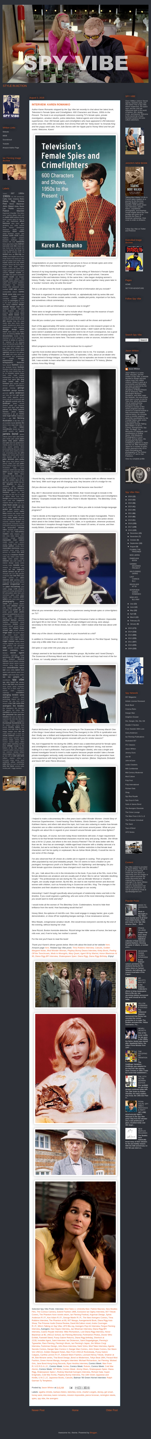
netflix (22, 559)
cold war (13, 289)
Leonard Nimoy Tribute (93, 1355)
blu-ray (18, 254)
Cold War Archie (49, 1375)
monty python (8, 546)
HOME (128, 284)
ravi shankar (19, 618)
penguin (21, 589)
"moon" (5, 193)
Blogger (93, 1432)
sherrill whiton (14, 661)
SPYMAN (57, 1369)
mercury (13, 525)
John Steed (8, 206)
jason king (7, 441)
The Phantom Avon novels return (54, 1314)
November (134, 536)
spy (4, 677)
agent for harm (17, 219)
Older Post (112, 1410)
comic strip (12, 294)
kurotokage (12, 478)
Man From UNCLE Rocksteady (80, 1352)
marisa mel (11, 513)
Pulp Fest (129, 780)
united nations (7, 734)
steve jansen (7, 686)
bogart (13, 256)
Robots (87, 1366)
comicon (5, 296)
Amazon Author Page (11, 148)
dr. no (15, 342)
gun (16, 405)
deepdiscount (12, 325)
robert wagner (15, 637)
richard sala (7, 630)
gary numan (14, 383)
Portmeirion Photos (91, 1335)
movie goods (14, 550)
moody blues (19, 546)
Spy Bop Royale (131, 796)
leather (16, 482)
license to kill (8, 488)
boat (9, 256)
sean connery (10, 650)
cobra (22, 287)
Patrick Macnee (13, 211)
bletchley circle (74, 1392)
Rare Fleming (48, 1343)
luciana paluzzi (13, 498)
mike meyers (15, 534)
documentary (8, 336)
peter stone (12, 599)
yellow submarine (17, 762)
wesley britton (19, 752)
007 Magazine (130, 697)
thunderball (7, 723)
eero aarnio (16, 350)
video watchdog (12, 744)
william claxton (9, 758)
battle (12, 246)
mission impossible (75, 1395)
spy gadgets (13, 677)
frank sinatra (19, 375)
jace (19, 429)
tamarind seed (18, 697)
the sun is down (15, 717)
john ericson (11, 455)
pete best (17, 593)
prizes (22, 612)
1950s (21, 193)
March (132, 617)
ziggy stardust (17, 768)
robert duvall (12, 635)
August (133, 546)
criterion (14, 304)
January (133, 624)
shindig (21, 661)
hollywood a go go (10, 414)
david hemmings (14, 317)
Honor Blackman (16, 204)
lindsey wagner (19, 490)
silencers (6, 663)
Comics (95, 1317)
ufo (19, 731)
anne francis (8, 227)
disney (100, 1392)
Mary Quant (74, 953)
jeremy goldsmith (8, 449)
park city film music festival (15, 582)
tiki (23, 723)
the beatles (18, 706)
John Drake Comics (97, 1349)
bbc (15, 246)
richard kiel (7, 628)
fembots (8, 367)
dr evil (11, 338)
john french (20, 455)
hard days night (13, 407)
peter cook (15, 595)
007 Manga (72, 1320)
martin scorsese (8, 515)
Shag (127, 792)
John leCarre (130, 760)
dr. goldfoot (20, 340)
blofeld (5, 254)
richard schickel (19, 630)
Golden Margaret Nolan (54, 1352)
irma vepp (11, 425)
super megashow (17, 690)
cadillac (10, 271)
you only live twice (13, 765)
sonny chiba (13, 665)
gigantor (15, 397)
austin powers (18, 238)
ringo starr (7, 632)
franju (22, 373)
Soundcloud (7, 140)
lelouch (21, 482)
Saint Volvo (82, 1346)
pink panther (13, 604)
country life (6, 300)
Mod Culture (130, 776)
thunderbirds (17, 723)
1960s (6, 196)
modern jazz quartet (16, 542)
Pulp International (132, 784)
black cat (21, 252)
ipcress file (20, 423)
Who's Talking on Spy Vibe (50, 1326)
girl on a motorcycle (16, 399)
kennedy (17, 472)
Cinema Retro (18, 199)
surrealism (20, 692)
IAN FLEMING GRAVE (135, 572)
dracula (21, 342)
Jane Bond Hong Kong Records (51, 1363)
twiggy (5, 731)
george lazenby (17, 390)
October (133, 540)
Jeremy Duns (130, 753)
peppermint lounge (8, 591)
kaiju (14, 468)
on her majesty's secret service (13, 570)
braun (11, 260)
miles (8, 536)
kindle (10, 474)
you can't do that (15, 764)
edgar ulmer (10, 348)
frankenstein (7, 377)
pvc (4, 616)
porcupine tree (7, 610)
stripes (5, 688)
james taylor (12, 436)
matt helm (10, 519)
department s (7, 327)
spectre (13, 672)
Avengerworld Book (88, 1320)
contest (14, 296)
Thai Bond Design (61, 1357)
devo (9, 332)
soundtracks (12, 667)
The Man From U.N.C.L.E (135, 816)
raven (10, 618)
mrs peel (20, 552)
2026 (130, 496)
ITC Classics (130, 745)
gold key (21, 401)
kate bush (17, 470)
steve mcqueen (18, 686)
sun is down (12, 688)
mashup (21, 517)
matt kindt (17, 519)
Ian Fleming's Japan (80, 1343)
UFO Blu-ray (68, 1326)
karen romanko (59, 1395)
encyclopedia (7, 356)
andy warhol (19, 225)
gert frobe (6, 395)
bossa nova (10, 258)
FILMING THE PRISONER (135, 551)
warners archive (19, 750)
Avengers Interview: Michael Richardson (78, 1360)
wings (12, 760)
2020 (130, 517)
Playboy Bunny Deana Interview (81, 950)
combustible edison (10, 292)
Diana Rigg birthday (84, 1337)
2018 (130, 523)
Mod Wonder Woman (56, 950)
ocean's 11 (7, 567)
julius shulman (7, 465)
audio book (13, 235)
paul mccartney (13, 586)
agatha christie (45, 1392)
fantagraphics (8, 362)
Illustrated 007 (130, 741)
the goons (7, 710)
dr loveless (18, 338)
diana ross (15, 332)
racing (5, 618)
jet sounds (6, 451)
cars (7, 274)
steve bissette (19, 684)
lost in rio (18, 494)
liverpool (6, 492)
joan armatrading (8, 453)
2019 (130, 520)
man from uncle (10, 505)
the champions (8, 708)
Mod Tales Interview (98, 1346)
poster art (17, 610)
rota (15, 643)
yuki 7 (9, 768)
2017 (130, 527)
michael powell (13, 529)
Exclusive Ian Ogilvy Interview (90, 1312)
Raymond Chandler (9, 213)
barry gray (6, 244)
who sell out (9, 756)
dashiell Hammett (17, 309)
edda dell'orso (11, 346)
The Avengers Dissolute (134, 808)
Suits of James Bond (133, 804)
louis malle (20, 496)
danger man (15, 307)
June (132, 607)
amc (11, 225)
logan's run (15, 492)
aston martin (18, 231)
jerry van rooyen (19, 449)
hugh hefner (11, 416)
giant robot (7, 397)
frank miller (7, 375)
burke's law (11, 268)
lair (4, 480)
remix (22, 622)
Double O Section (132, 725)
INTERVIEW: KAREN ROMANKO (135, 592)
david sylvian (10, 319)
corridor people (17, 298)
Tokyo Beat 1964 (97, 1357)
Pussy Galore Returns (64, 1337)
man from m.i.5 (19, 503)
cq (19, 300)
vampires (18, 735)
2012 (130, 638)
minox (22, 536)
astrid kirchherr (8, 234)
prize (16, 612)
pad (11, 580)
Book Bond (129, 705)
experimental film (13, 360)
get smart (108, 1392)
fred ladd (15, 377)
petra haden (20, 599)
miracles (5, 538)
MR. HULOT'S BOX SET (142, 980)
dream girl (6, 344)
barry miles (14, 244)
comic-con (20, 294)
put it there (20, 614)
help (10, 409)
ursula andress (8, 735)
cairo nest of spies (18, 271)
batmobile (6, 246)
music (21, 554)
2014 (130, 632)
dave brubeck (8, 311)
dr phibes (12, 340)
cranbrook (15, 303)
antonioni (6, 229)
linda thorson (8, 490)
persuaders (9, 593)
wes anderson (7, 752)
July (132, 604)
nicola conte (19, 563)
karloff (12, 470)
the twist (12, 719)
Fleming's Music (63, 1343)
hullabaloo (20, 416)
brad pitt (5, 260)
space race (19, 670)
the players (13, 712)
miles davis (15, 536)
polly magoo (7, 608)
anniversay (20, 227)
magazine (20, 500)
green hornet (18, 403)
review (15, 624)
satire (22, 648)
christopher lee (9, 285)
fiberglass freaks (8, 369)
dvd (20, 344)
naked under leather (17, 557)
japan (22, 439)
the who (18, 719)
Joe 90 (128, 757)
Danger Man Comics (78, 1349)
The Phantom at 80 (58, 1320)
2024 (130, 503)
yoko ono (6, 764)
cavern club (19, 279)
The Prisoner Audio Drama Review (53, 1323)
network (6, 561)
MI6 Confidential (131, 769)
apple (22, 229)
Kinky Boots (103, 950)
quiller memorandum (16, 616)
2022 (130, 510)
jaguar (21, 431)
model (5, 542)
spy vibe (41, 1398)
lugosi (4, 500)
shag (22, 657)
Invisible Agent (44, 1340)
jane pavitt (15, 439)
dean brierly (16, 323)
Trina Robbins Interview (83, 948)
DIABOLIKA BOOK (134, 559)
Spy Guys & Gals (132, 800)
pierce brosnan (92, 1395)
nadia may (6, 557)
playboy (14, 606)
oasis (22, 565)
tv (20, 729)
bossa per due (19, 258)
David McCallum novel (80, 1323)
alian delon (15, 223)
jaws (4, 443)
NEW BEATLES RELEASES (142, 1131)
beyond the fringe (15, 250)
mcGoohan (15, 523)
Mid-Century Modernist (134, 772)
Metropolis (20, 208)
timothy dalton (14, 727)
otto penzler (20, 573)
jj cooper (21, 451)
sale (4, 647)
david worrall (19, 319)
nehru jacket (13, 559)
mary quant (12, 517)
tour (22, 727)
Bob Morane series (43, 1357)
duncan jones (14, 344)
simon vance (14, 663)
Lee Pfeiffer (8, 208)
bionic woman (12, 252)
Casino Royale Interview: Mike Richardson (60, 1332)
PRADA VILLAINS (142, 929)
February (133, 621)
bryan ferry (7, 266)
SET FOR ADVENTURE (134, 288)
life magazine (19, 488)
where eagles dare (9, 754)
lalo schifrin (10, 480)
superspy (6, 692)
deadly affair (7, 323)
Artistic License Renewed (135, 701)
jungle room (16, 465)
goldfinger (6, 403)
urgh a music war (18, 734)
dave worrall (14, 313)
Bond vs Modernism (80, 1357)
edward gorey (19, 348)
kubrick (5, 478)
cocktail (5, 289)
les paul (18, 484)
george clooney (9, 388)
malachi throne (8, 503)
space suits (7, 672)
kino (16, 474)
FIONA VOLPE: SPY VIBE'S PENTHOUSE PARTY (143, 1106)
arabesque (6, 231)
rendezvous (7, 624)
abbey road (16, 215)
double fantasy (19, 336)
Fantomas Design (49, 1346)
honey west (37, 1395)
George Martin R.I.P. (72, 1317)
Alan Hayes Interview (60, 1329)
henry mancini (18, 409)
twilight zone (12, 731)
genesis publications (16, 385)
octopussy (16, 567)
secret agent (17, 652)
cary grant (13, 274)
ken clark (10, 472)
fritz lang (20, 379)
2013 (130, 635)
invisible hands (10, 423)
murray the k (7, 555)
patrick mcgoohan (11, 584)
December (134, 533)
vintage (10, 746)
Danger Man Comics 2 (57, 1349)
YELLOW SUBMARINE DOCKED (142, 1005)
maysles (8, 523)
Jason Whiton (134, 369)
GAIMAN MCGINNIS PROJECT (135, 566)
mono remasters (18, 544)
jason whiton (18, 441)
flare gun (21, 371)
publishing (13, 614)
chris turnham (12, 283)
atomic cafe (19, 234)
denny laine (20, 325)
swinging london (10, 695)
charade (5, 281)
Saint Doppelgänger (89, 1340)
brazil (15, 260)
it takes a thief (13, 426)
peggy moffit (12, 589)
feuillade (21, 367)
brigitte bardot (8, 262)
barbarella (20, 242)
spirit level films (13, 675)
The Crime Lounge (132, 812)
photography (8, 601)
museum (14, 555)
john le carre (18, 457)
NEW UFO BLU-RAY (134, 598)
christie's (21, 283)
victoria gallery (14, 742)
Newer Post (38, 1410)
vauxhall (16, 738)
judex (22, 463)
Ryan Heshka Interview (77, 1363)
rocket (11, 639)
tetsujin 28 (6, 703)
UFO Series (129, 832)
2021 (130, 513)
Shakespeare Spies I (46, 1372)
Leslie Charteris (131, 765)
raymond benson (10, 620)
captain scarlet (15, 272)
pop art (21, 608)
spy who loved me (10, 682)
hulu (4, 418)
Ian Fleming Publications (134, 737)
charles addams (14, 281)
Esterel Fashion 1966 (66, 1312)
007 (12, 193)
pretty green (7, 612)
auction (5, 235)
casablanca (20, 274)
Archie (66, 1366)
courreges (14, 300)
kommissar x (19, 476)
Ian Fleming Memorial (72, 1335)
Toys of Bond (130, 828)
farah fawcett (7, 365)
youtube (17, 766)
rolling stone (19, 641)
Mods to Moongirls (59, 953)
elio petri (6, 354)
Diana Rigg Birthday (98, 956)
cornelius (6, 298)
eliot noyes (13, 354)
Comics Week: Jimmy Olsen (75, 1369)
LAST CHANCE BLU (134, 579)
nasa (4, 559)
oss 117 (12, 573)
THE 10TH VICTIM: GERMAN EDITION (142, 1080)
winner (17, 760)
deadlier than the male (15, 321)
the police (21, 712)
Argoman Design (97, 1314)
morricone (15, 548)
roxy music (20, 643)
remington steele (107, 1395)
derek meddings (19, 327)
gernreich (5, 393)
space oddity (10, 670)
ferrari (15, 367)
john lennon (8, 459)
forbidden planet (13, 373)
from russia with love (13, 381)
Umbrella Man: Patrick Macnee (91, 1309)
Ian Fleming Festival (79, 1314)
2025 (130, 500)
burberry (5, 268)
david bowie (13, 315)
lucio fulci (21, 498)
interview (47, 1395)
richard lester (18, 628)
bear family (6, 248)
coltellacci (21, 289)
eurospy (21, 358)
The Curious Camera (46, 1312)
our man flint (15, 575)
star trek (11, 684)
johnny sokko (7, 463)
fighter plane (17, 369)
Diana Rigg (9, 201)
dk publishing (11, 334)
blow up (11, 254)
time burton (16, 725)
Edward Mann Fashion (71, 1355)
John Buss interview (67, 1346)
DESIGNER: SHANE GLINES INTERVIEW (143, 954)
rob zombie (16, 633)
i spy (9, 418)
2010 (130, 645)
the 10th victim (15, 703)
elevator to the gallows (17, 352)
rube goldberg (7, 645)
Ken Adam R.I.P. (54, 1317)
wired (22, 760)
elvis (19, 354)
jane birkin (20, 436)
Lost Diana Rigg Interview (92, 1332)
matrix (4, 519)
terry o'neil (20, 701)
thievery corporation (17, 721)
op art (17, 571)
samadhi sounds (13, 648)
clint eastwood (13, 287)
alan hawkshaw (12, 221)
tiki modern (6, 725)
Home (75, 1410)
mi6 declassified (9, 527)
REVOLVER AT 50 (134, 585)
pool (15, 608)
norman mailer (7, 565)
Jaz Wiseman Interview (81, 1329)
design (6, 329)
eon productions (18, 356)
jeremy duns (19, 447)
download (6, 338)
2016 (130, 530)
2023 (130, 506)
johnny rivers (19, 461)
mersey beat (20, 525)
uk (23, 731)
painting (17, 580)
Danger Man (130, 713)
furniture (6, 383)
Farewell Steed (46, 1337)
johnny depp (10, 461)
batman (21, 244)
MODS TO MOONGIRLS (143, 907)
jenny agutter (7, 447)
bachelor (6, 240)
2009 (130, 648)
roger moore (8, 641)
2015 (130, 628)
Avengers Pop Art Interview (87, 1326)
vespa (11, 740)
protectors (6, 614)
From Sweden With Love (134, 729)
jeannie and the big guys (16, 445)
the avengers (52, 1398)
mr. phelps (12, 552)
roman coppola (8, 643)
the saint (17, 714)
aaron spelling (7, 215)
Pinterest (132, 231)
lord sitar (11, 494)
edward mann (7, 350)
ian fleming (18, 418)
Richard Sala (130, 788)
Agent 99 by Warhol (89, 953)
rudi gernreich (19, 645)
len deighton (8, 484)
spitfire (22, 675)
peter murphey (14, 597)
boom (18, 256)
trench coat (7, 729)
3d (12, 196)
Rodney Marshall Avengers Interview (73, 1372)
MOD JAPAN (135, 555)
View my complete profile (135, 459)
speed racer (20, 672)
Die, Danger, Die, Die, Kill (135, 721)
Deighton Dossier (132, 717)
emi (23, 354)
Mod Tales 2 (70, 1309)
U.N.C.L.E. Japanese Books (51, 1377)
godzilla (14, 401)
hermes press (9, 412)
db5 (4, 321)
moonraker (7, 548)
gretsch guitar (8, 405)
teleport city (15, 699)
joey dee (17, 453)
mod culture (18, 540)
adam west (9, 217)
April (132, 614)
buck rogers (19, 266)
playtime (21, 606)
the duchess (19, 708)
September (134, 543)
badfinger (14, 240)
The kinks (20, 213)
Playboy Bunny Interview (69, 1375)
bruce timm (20, 264)
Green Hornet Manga (49, 1360)
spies (34, 1398)
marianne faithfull (12, 511)
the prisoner (8, 714)
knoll (12, 476)
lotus (13, 496)
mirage (13, 538)
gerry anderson (16, 393)
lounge (5, 498)
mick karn (10, 532)
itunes (15, 429)
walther (11, 750)
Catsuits (98, 948)
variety (10, 738)
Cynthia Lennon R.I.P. (50, 1355)
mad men (11, 500)
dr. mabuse (7, 342)
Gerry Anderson (131, 733)
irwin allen (19, 425)
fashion (15, 365)
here (108, 945)
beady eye (20, 246)
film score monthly (12, 371)
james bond (10, 433)
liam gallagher (18, 486)
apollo (15, 229)
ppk (23, 610)
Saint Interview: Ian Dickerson (65, 1340)
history (21, 412)
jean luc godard (15, 443)
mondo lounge (7, 544)
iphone (5, 425)
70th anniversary (19, 196)
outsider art (13, 578)
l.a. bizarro (20, 478)
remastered (14, 622)
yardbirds (6, 762)
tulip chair (15, 729)
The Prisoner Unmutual (134, 820)
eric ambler (8, 358)
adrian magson (7, 219)
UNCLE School (54, 1335)
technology (6, 699)
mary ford (17, 515)
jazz (7, 443)
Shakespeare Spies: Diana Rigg (73, 956)
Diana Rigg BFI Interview (46, 956)
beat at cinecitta (16, 248)
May (132, 610)
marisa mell (20, 513)
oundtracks (6, 575)
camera (5, 272)
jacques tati (13, 431)
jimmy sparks (14, 451)
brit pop (16, 262)
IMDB (5, 136)
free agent (12, 379)
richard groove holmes (16, 626)
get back (13, 395)
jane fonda (6, 439)
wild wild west (18, 756)
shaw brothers (9, 659)
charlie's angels (89, 1392)
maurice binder (14, 521)
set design (15, 657)
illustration (7, 420)
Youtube (6, 144)
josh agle (16, 463)
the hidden (16, 710)
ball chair (12, 242)
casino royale (8, 277)
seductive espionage (10, 655)
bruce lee (12, 264)
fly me (5, 373)
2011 (130, 642)
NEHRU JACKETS (142, 1029)
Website (6, 132)
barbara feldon (60, 1392)
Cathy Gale (7, 199)
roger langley (19, 639)
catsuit (10, 279)
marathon (17, 509)
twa (23, 729)
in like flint (16, 421)
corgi (22, 296)
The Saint (129, 824)
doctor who (19, 334)
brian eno (20, 260)
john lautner (7, 457)
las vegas (10, 482)
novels (16, 565)
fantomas (20, 362)
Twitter (143, 229)
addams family (19, 217)
